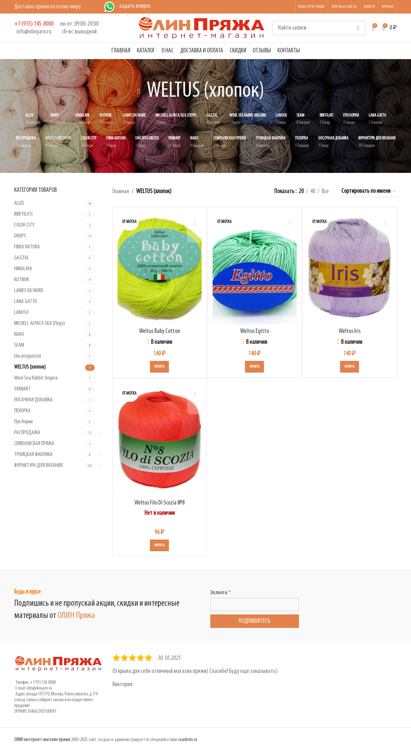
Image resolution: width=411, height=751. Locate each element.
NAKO (19, 334)
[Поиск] (318, 28)
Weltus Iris (350, 331)
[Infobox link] (34, 28)
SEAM (19, 345)
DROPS (20, 236)
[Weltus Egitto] (255, 268)
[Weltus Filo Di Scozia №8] (160, 439)
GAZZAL (21, 258)
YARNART (22, 389)
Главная (120, 191)
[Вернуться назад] (139, 91)
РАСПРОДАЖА (27, 433)
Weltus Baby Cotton (159, 331)
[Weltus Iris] (350, 268)
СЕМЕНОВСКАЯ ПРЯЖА (34, 444)
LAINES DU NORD (28, 291)
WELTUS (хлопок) (30, 367)
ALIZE (19, 203)
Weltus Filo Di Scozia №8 (160, 503)
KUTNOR (21, 280)
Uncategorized (27, 356)
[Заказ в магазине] (369, 191)
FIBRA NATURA (27, 247)
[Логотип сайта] (201, 28)
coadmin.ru (187, 739)
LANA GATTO (25, 302)
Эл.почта (218, 593)
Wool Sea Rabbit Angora (35, 378)
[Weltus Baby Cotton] (160, 268)
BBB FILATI (23, 214)
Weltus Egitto (254, 331)
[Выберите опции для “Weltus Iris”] (349, 366)
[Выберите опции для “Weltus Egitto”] (254, 366)
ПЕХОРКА (22, 411)
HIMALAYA (23, 269)
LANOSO (21, 312)
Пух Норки (23, 422)
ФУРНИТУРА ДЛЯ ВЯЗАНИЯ (38, 465)
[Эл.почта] (254, 604)
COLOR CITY (24, 225)
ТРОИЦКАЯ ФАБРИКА (33, 454)
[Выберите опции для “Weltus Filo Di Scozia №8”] (159, 545)
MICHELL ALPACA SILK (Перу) (39, 323)
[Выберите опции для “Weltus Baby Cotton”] (159, 366)
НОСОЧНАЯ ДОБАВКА (33, 400)
